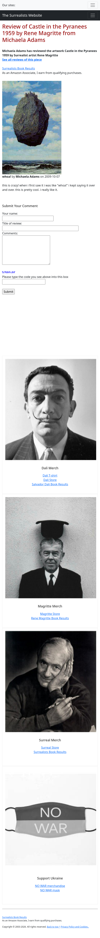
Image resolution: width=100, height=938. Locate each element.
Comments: (10, 233)
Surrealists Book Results (18, 68)
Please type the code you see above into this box (35, 277)
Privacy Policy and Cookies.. (75, 926)
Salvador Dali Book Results (50, 484)
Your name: (10, 213)
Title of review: (12, 223)
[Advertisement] (50, 327)
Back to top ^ (53, 926)
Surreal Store (50, 748)
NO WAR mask (50, 890)
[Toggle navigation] (93, 5)
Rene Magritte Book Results (50, 618)
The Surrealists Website (22, 15)
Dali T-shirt (50, 475)
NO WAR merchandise (50, 886)
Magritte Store (50, 614)
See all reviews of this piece (22, 60)
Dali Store (50, 480)
